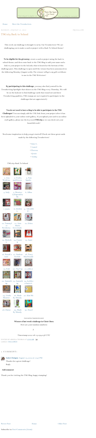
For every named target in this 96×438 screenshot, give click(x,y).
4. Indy (6, 192)
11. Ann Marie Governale (17, 225)
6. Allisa (28, 192)
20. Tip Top (17, 269)
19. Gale (7, 269)
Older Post (62, 424)
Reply (8, 364)
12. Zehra (28, 223)
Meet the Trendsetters (21, 24)
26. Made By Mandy (17, 296)
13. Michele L (6, 241)
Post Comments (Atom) (22, 429)
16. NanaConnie (6, 255)
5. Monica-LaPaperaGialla (17, 194)
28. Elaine (6, 310)
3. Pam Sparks (28, 179)
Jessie (34, 153)
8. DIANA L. (17, 210)
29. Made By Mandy (17, 311)
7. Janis (6, 209)
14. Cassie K (17, 241)
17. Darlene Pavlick (18, 255)
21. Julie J (28, 269)
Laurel (34, 147)
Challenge (12, 342)
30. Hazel (28, 310)
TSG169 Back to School (14, 34)
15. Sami (28, 240)
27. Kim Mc (28, 295)
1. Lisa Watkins (7, 179)
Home (5, 24)
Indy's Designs (12, 358)
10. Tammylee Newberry (6, 225)
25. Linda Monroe (6, 296)
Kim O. (34, 144)
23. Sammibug (17, 282)
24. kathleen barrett (28, 282)
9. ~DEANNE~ (28, 210)
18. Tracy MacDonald (29, 255)
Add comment (8, 370)
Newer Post (6, 424)
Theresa (34, 150)
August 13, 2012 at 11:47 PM (30, 358)
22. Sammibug (6, 282)
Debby (34, 157)
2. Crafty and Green (17, 179)
